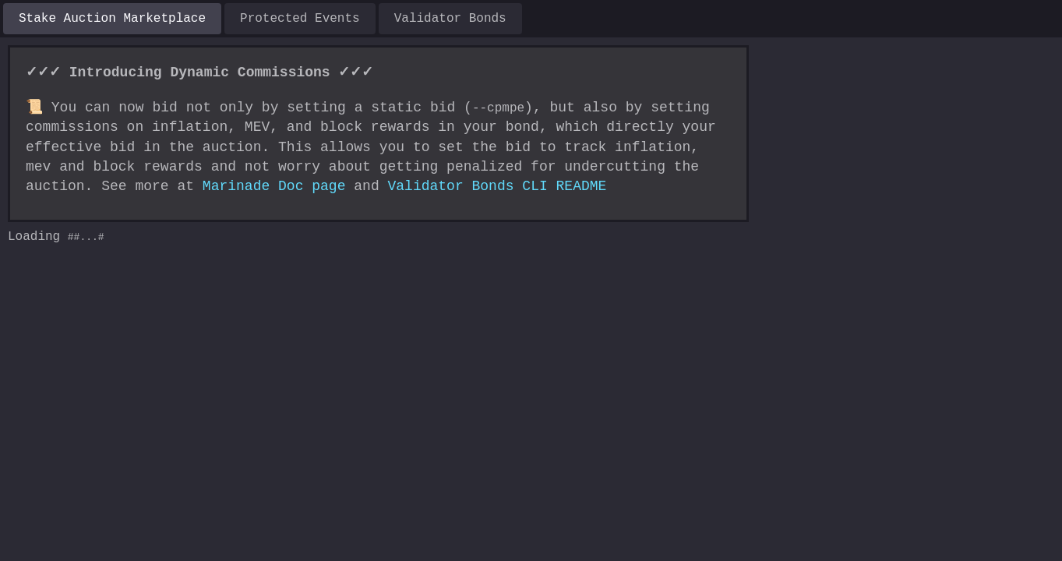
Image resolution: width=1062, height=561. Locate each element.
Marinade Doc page (198, 186)
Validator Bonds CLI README (421, 186)
